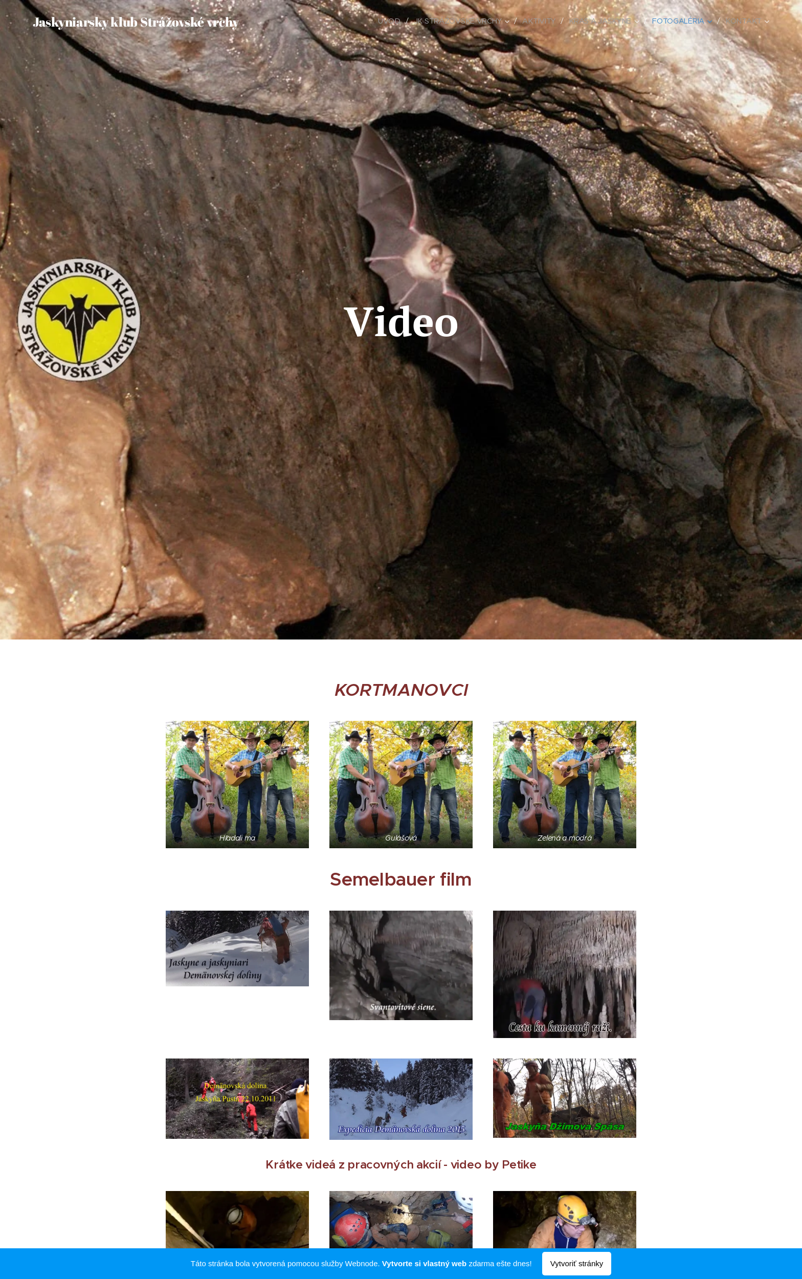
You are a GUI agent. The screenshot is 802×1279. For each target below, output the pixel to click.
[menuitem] (392, 21)
